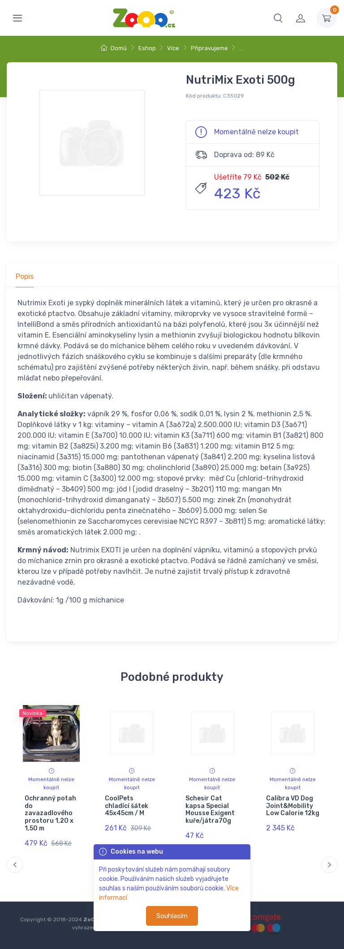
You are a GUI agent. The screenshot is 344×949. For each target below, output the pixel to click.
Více (173, 48)
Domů (114, 48)
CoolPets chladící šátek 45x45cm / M (126, 806)
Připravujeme (209, 48)
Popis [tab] (25, 276)
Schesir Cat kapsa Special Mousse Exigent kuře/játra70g (210, 810)
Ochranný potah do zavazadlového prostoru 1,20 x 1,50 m (50, 813)
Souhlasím (172, 916)
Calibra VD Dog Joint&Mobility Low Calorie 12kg (292, 806)
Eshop (147, 48)
